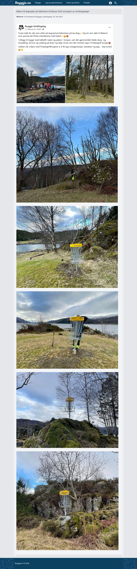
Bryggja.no (23, 3)
